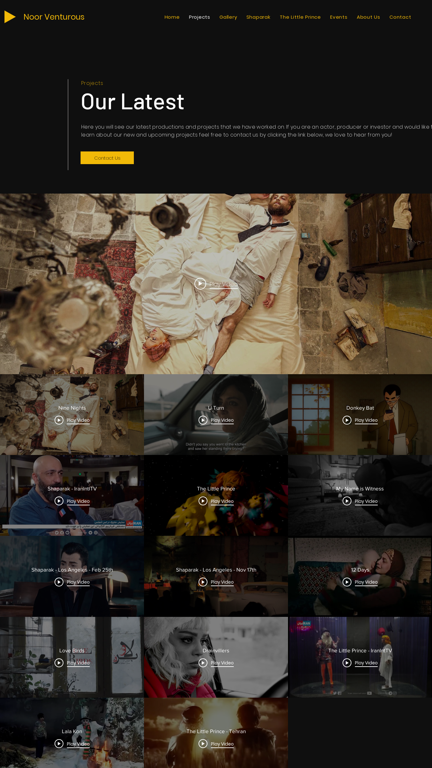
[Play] (10, 16)
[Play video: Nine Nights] (216, 284)
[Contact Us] (107, 157)
